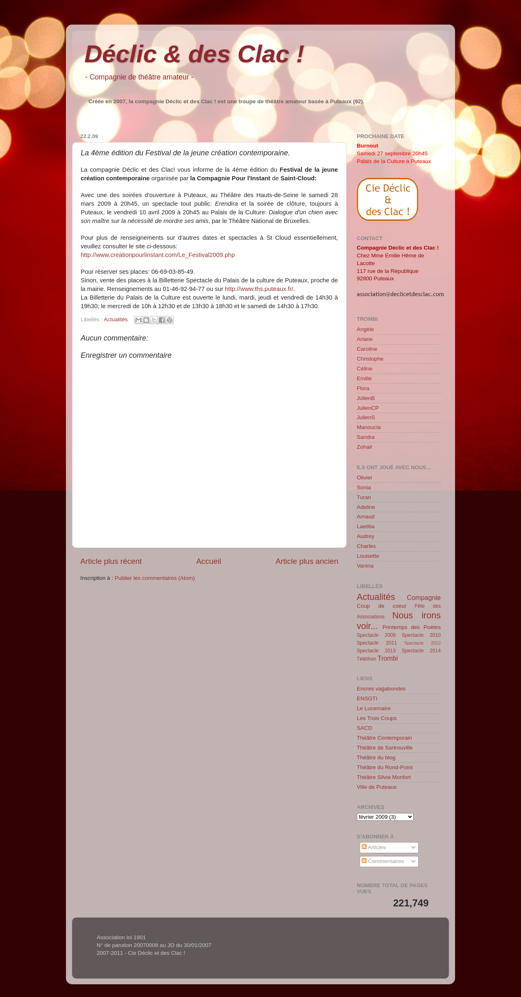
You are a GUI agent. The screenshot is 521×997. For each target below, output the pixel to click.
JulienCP (368, 408)
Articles (374, 847)
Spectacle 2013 (376, 651)
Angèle (365, 329)
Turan (364, 497)
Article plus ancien (307, 561)
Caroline (367, 349)
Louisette (368, 556)
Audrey (365, 536)
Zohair (364, 447)
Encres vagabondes (381, 689)
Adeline (366, 507)
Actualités (116, 319)
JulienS (366, 417)
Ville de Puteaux (376, 787)
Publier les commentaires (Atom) (155, 578)
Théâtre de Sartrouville (385, 748)
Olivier (364, 478)
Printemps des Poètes (412, 627)
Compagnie (424, 597)
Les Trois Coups (377, 718)
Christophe (370, 359)
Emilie (364, 378)
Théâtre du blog (376, 757)
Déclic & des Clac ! (194, 54)
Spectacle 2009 (376, 635)
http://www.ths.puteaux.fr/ (259, 289)
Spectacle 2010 (421, 635)
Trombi (388, 658)
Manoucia (369, 427)
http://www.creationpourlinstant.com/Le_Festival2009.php (158, 255)
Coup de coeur (381, 606)
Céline (364, 369)
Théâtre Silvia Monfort (384, 777)
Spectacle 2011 (377, 643)
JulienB (366, 398)
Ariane (365, 339)
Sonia (364, 487)
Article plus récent (111, 561)
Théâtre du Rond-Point (385, 767)
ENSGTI (367, 698)
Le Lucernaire (374, 708)
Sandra (366, 437)
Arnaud (366, 516)
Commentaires (383, 861)
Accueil (208, 561)
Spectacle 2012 (422, 642)
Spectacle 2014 (421, 651)
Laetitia (366, 526)
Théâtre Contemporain (384, 738)
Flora (363, 388)
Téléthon (366, 659)
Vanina (365, 566)
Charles (366, 546)
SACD (364, 728)
